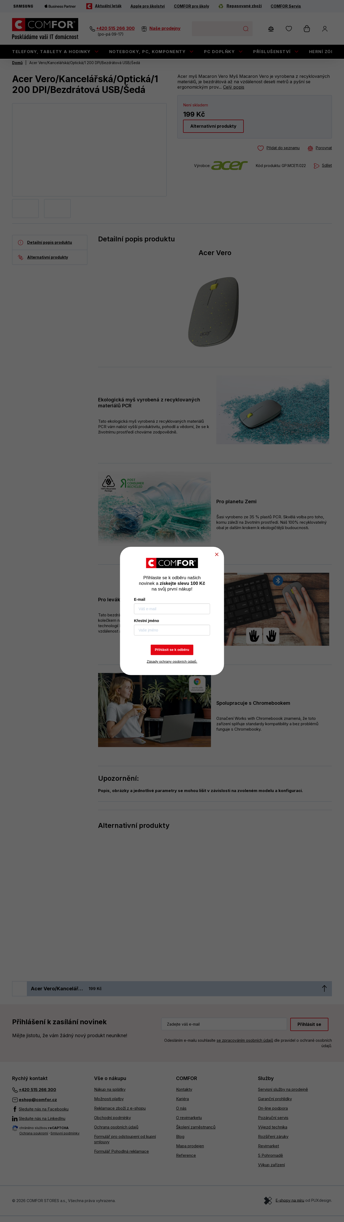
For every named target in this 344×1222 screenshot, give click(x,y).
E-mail (139, 599)
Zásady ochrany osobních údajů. (172, 661)
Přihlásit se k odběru (172, 650)
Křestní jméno (146, 621)
